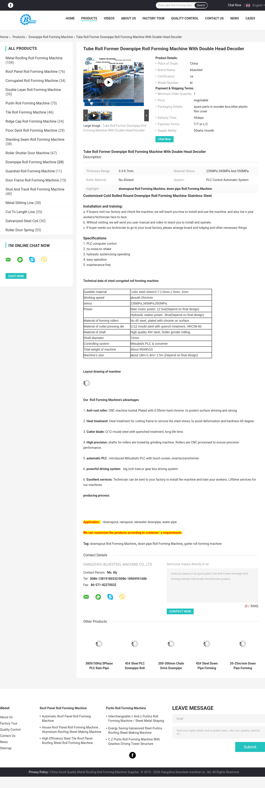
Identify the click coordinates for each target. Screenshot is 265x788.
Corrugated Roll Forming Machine (32, 81)
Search (201, 5)
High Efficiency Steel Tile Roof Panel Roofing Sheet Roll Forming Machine (67, 741)
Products (89, 18)
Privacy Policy (38, 772)
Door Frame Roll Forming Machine (32, 180)
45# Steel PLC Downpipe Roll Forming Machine (135, 666)
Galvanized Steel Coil (22, 221)
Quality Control (185, 18)
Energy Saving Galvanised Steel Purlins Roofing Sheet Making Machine (135, 730)
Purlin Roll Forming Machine (28, 103)
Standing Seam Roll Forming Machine (35, 139)
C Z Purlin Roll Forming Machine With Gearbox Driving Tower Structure (134, 742)
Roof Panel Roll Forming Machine (32, 71)
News (234, 18)
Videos (109, 18)
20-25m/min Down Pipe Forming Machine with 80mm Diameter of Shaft (243, 666)
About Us (128, 18)
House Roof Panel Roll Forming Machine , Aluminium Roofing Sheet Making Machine (71, 730)
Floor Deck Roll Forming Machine (31, 130)
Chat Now (234, 5)
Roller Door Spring (20, 230)
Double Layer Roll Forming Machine (33, 90)
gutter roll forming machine (202, 543)
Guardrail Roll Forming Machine (30, 171)
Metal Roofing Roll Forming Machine (34, 58)
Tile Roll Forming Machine (26, 112)
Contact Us (214, 18)
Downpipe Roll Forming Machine (50, 37)
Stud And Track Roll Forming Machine (35, 189)
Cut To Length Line (20, 212)
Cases (250, 18)
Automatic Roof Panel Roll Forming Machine (66, 718)
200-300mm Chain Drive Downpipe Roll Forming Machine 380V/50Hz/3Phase (171, 666)
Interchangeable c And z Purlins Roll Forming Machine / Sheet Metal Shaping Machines (136, 719)
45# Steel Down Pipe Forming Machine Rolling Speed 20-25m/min (207, 666)
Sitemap (5, 748)
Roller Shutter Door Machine (27, 153)
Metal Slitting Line (20, 203)
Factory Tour (153, 18)
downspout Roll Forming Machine (113, 543)
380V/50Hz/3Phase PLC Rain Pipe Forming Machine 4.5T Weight (99, 666)
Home (70, 18)
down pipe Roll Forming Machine (160, 543)
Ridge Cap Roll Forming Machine (31, 121)
